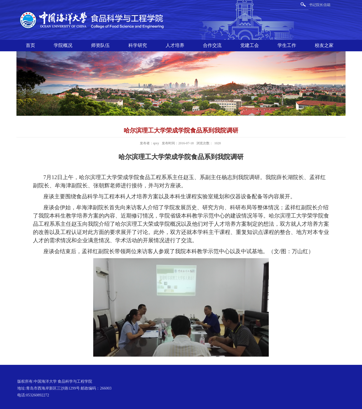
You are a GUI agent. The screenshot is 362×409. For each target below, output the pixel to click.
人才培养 (175, 45)
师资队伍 (100, 45)
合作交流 (212, 45)
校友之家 (324, 45)
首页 (30, 45)
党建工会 (249, 45)
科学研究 (137, 45)
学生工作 (287, 45)
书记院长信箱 (319, 5)
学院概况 (63, 45)
